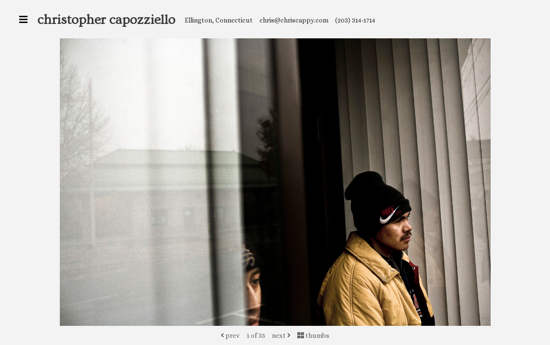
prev (230, 335)
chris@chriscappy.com (293, 20)
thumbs (313, 335)
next (281, 335)
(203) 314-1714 (355, 20)
